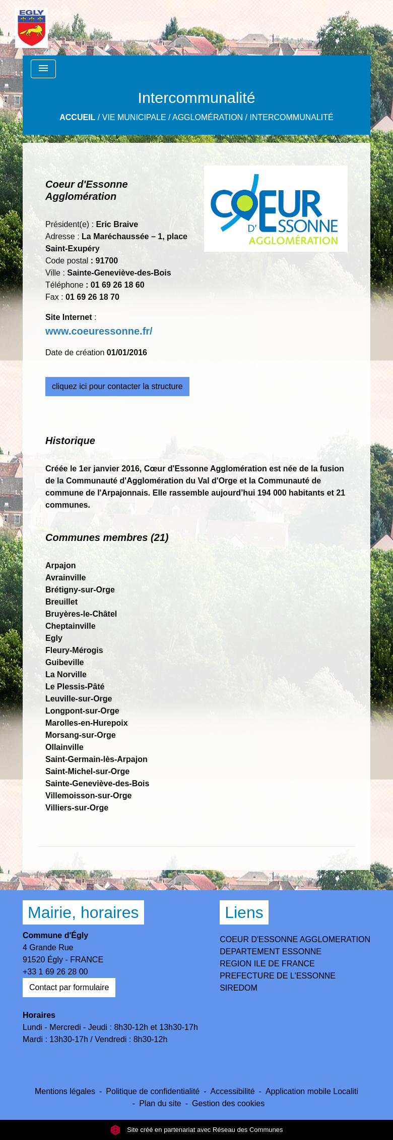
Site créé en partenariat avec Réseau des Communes (196, 1129)
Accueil (77, 117)
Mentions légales (65, 1091)
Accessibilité (233, 1091)
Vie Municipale (134, 117)
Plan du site (160, 1103)
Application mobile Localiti (312, 1091)
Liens (244, 912)
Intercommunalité (292, 117)
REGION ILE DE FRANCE (267, 963)
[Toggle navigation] (43, 69)
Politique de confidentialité (153, 1091)
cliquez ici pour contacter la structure (117, 386)
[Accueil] (31, 27)
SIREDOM (238, 988)
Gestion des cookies (228, 1103)
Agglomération (207, 117)
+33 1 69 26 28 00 (55, 971)
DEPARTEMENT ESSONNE (270, 951)
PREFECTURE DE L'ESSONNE (278, 975)
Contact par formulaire (69, 987)
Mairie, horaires (83, 912)
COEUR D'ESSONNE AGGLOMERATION (295, 939)
